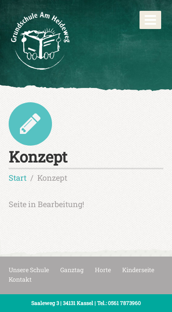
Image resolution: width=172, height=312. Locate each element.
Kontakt (20, 279)
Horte (103, 270)
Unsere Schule (29, 270)
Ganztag (72, 270)
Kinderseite (138, 270)
